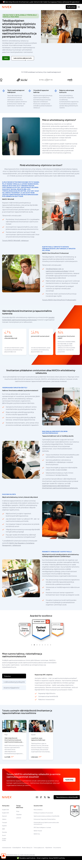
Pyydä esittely (69, 779)
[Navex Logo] (7, 7)
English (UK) (5, 813)
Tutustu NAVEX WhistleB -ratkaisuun (15, 240)
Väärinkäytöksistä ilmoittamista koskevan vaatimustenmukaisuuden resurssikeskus (13, 741)
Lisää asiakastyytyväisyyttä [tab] (14, 682)
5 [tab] (42, 645)
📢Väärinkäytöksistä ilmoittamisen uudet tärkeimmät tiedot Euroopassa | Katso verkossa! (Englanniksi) (41, 2)
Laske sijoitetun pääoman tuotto (22, 58)
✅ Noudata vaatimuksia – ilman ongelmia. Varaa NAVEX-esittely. (41, 858)
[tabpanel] (41, 630)
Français (4, 822)
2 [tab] (34, 645)
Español (4, 825)
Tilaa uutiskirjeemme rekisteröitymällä (67, 797)
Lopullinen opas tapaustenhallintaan (38, 739)
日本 (3, 829)
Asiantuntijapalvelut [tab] (11, 688)
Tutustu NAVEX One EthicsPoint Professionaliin (59, 300)
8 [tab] (50, 645)
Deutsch (4, 816)
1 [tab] (31, 645)
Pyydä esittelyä (71, 7)
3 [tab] (37, 645)
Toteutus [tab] (7, 676)
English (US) (5, 809)
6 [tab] (45, 645)
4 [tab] (40, 645)
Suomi (4, 835)
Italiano (4, 819)
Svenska (4, 832)
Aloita (6, 58)
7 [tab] (48, 645)
